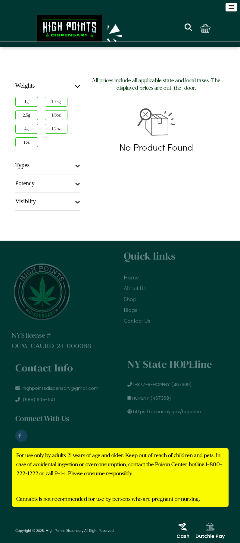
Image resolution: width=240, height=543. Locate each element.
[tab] (47, 85)
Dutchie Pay (210, 531)
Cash (182, 531)
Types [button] (47, 165)
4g (26, 128)
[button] (231, 7)
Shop (130, 298)
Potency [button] (47, 183)
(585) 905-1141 (35, 401)
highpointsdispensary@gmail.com (56, 389)
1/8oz (56, 115)
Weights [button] (47, 85)
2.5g (26, 115)
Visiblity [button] (47, 201)
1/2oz (56, 128)
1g (26, 101)
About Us (135, 287)
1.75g (56, 101)
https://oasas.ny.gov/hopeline (165, 411)
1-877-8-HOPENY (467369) (161, 384)
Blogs (130, 309)
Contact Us (137, 320)
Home (131, 276)
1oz (26, 142)
